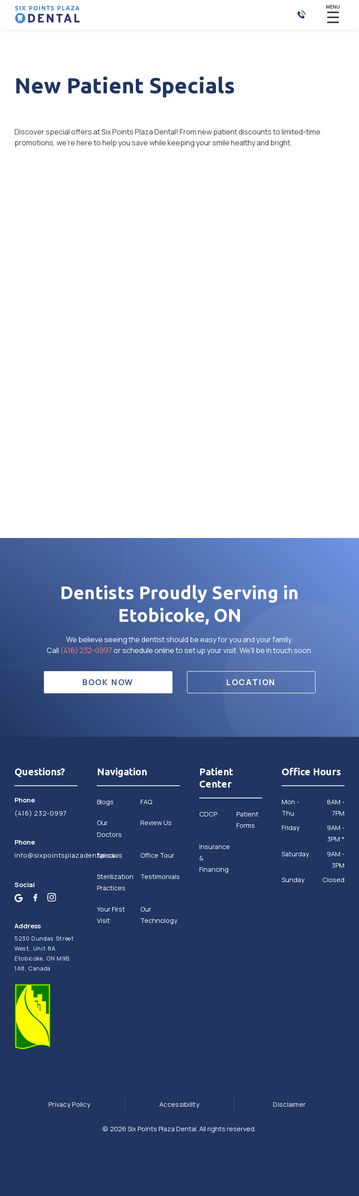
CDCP (208, 814)
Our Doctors (109, 828)
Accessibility (179, 1104)
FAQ (146, 801)
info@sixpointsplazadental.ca (45, 855)
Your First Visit (111, 915)
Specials (109, 855)
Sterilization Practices (115, 882)
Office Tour (157, 855)
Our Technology (158, 915)
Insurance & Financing (214, 858)
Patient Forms (247, 820)
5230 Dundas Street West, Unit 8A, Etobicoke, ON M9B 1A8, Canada (44, 953)
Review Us (156, 822)
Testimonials (160, 876)
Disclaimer (289, 1104)
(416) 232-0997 (87, 650)
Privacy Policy (69, 1104)
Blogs (105, 801)
